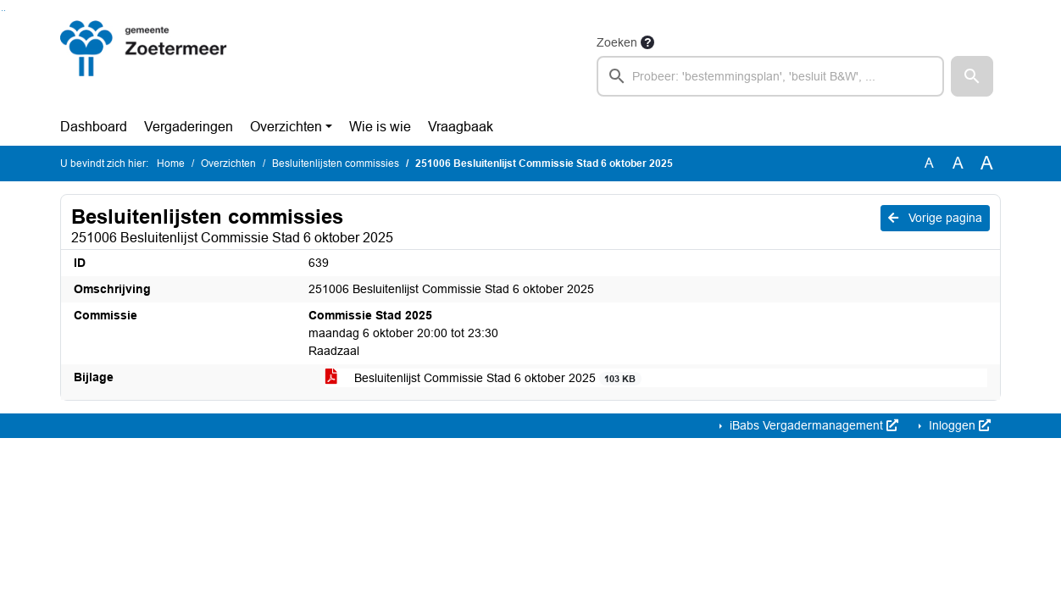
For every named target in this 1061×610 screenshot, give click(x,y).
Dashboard (93, 126)
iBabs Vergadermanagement (812, 425)
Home (171, 163)
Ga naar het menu (4, 10)
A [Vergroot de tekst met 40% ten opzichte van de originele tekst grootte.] (986, 163)
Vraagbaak (460, 126)
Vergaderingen (188, 126)
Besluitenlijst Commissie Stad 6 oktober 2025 (483, 378)
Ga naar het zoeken (2, 10)
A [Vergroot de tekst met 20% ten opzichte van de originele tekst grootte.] (958, 163)
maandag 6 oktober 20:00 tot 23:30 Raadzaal (403, 333)
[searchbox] (770, 76)
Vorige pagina (935, 218)
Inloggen (958, 425)
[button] (972, 76)
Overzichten (286, 126)
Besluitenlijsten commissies (335, 163)
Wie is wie (380, 126)
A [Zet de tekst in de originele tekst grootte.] (929, 163)
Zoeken (617, 42)
